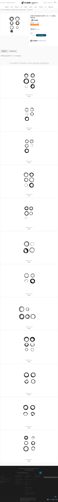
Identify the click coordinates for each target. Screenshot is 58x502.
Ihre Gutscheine (17, 484)
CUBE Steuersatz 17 (29, 459)
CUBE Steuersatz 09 (29, 194)
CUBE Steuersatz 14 (29, 360)
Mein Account (50, 2)
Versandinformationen (29, 479)
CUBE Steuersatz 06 (29, 128)
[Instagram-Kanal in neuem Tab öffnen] (12, 499)
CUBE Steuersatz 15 (29, 393)
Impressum (26, 490)
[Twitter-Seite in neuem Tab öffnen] (10, 499)
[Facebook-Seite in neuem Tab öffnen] (9, 499)
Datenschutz (27, 484)
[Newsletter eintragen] (40, 473)
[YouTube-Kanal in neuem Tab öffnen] (7, 499)
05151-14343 (2, 2)
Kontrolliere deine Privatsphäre (50, 477)
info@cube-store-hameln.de (10, 2)
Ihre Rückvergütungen (19, 479)
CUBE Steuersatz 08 (29, 94)
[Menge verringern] (31, 35)
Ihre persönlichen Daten (19, 482)
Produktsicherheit (12, 51)
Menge (31, 33)
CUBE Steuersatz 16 (29, 426)
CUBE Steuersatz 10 (29, 227)
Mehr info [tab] (4, 51)
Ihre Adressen (17, 481)
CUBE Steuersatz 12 (29, 293)
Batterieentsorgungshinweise (30, 492)
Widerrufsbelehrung (28, 487)
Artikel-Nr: (32, 22)
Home (1, 9)
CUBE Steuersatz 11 (29, 260)
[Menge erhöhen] (35, 35)
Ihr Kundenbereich (18, 476)
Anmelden (45, 2)
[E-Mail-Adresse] (29, 473)
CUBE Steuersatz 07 (29, 161)
